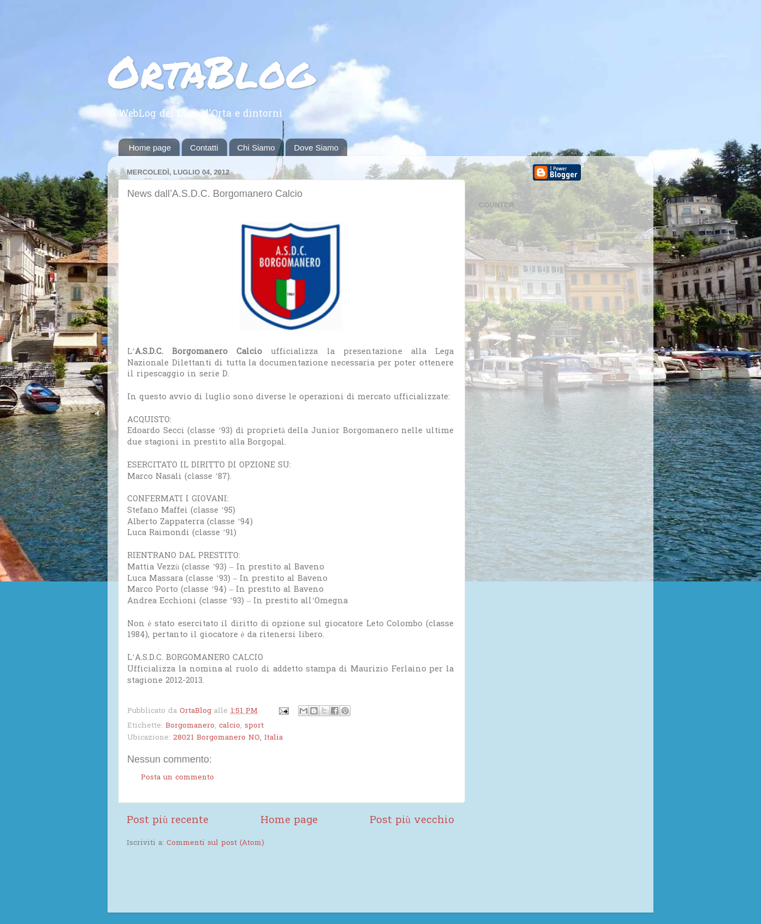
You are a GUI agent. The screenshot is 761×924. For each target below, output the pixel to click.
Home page (150, 147)
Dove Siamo (316, 147)
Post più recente (168, 820)
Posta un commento (177, 777)
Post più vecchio (412, 820)
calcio (229, 726)
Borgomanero (190, 726)
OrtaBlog (211, 71)
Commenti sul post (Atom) (215, 843)
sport (254, 726)
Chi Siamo (256, 147)
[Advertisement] (254, 881)
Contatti (204, 147)
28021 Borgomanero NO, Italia (228, 738)
